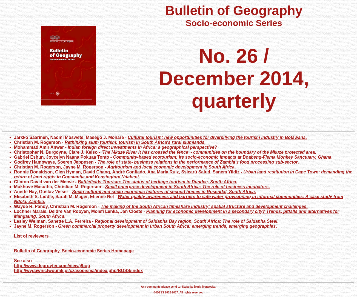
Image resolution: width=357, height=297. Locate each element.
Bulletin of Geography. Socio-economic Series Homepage (74, 251)
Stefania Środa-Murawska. (199, 286)
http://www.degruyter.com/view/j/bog (52, 265)
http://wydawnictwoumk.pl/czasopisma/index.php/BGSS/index (78, 270)
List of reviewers (31, 236)
